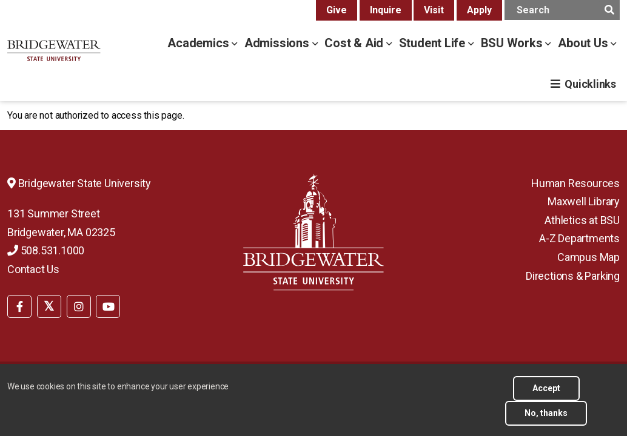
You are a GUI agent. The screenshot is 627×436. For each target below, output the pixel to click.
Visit (434, 10)
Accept (546, 395)
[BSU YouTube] (108, 306)
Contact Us (33, 269)
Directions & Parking (573, 275)
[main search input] (562, 10)
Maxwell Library (584, 201)
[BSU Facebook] (19, 306)
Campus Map (588, 257)
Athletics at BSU (582, 220)
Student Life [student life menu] (433, 43)
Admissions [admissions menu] (278, 43)
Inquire (385, 10)
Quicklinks (590, 84)
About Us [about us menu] (584, 43)
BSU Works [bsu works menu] (513, 43)
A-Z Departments (579, 238)
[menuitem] (19, 305)
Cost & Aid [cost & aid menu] (355, 43)
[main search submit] (609, 10)
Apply (479, 10)
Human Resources (575, 183)
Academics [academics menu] (199, 43)
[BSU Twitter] (49, 306)
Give (336, 10)
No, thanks (546, 419)
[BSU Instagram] (79, 306)
